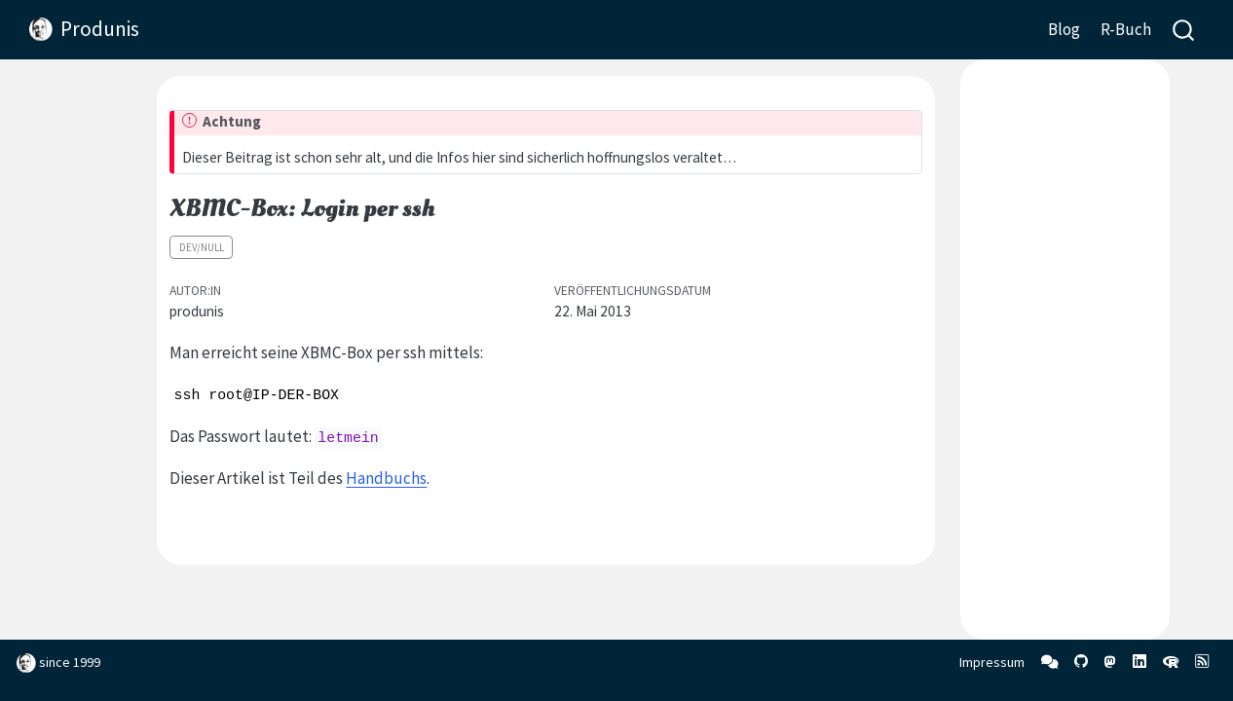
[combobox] (1184, 30)
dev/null (201, 247)
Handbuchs (386, 478)
